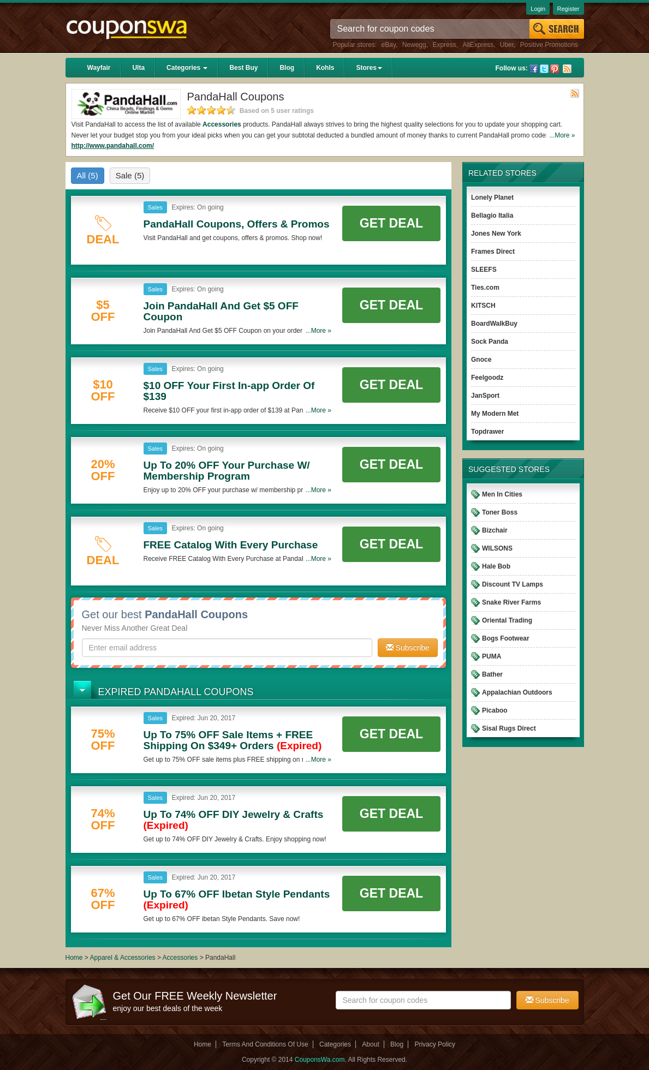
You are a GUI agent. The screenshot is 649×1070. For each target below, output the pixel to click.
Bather (492, 674)
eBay (389, 45)
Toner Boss (499, 512)
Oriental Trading (507, 620)
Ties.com (485, 287)
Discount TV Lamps (512, 584)
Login (538, 8)
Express (444, 45)
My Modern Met (495, 413)
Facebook (533, 68)
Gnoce (481, 359)
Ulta (138, 67)
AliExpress (477, 45)
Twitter (544, 68)
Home (74, 957)
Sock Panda (489, 341)
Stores (369, 67)
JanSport (485, 395)
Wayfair (99, 67)
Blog (286, 67)
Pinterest (554, 68)
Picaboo (495, 710)
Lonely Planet (492, 197)
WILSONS (497, 548)
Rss (567, 68)
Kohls (325, 67)
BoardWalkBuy (494, 323)
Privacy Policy (434, 1044)
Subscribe (408, 647)
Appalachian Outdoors (517, 692)
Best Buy (243, 67)
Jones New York (496, 233)
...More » (562, 135)
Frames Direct (493, 251)
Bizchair (495, 530)
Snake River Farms (511, 602)
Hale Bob (496, 566)
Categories (186, 67)
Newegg (414, 45)
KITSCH (483, 305)
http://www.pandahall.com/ (113, 146)
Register (568, 8)
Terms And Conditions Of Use (265, 1044)
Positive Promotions (549, 45)
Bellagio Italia (492, 215)
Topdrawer (487, 431)
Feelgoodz (487, 377)
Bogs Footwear (505, 638)
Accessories (222, 124)
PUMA (491, 656)
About (370, 1044)
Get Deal (391, 223)
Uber (507, 45)
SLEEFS (484, 269)
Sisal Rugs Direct (509, 728)
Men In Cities (502, 494)
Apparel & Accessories (123, 957)
